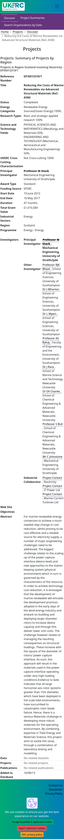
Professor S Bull (53, 424)
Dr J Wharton (51, 289)
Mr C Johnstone (52, 457)
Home (5, 32)
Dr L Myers (50, 314)
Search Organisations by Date (23, 25)
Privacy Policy (53, 793)
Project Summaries (32, 18)
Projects (18, 32)
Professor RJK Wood (51, 267)
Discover (9, 18)
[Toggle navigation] (57, 6)
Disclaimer (55, 789)
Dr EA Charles (52, 391)
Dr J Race (49, 367)
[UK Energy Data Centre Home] (13, 6)
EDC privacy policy (32, 834)
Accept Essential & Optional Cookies (32, 822)
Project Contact (52, 478)
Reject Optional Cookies (32, 828)
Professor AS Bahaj (50, 340)
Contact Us (55, 785)
